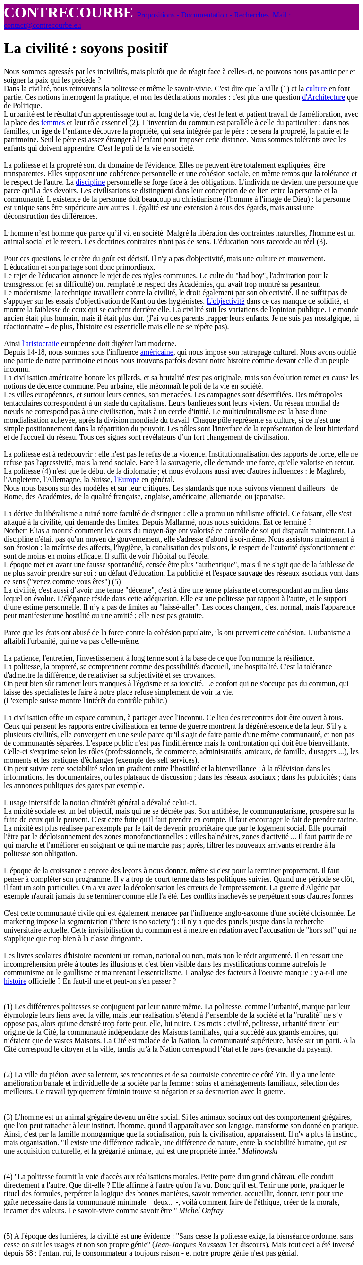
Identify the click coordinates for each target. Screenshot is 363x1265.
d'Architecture (323, 97)
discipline (90, 182)
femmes (53, 123)
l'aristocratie (40, 344)
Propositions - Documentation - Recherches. (204, 15)
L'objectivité (225, 301)
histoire (15, 981)
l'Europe (127, 479)
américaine (156, 352)
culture (316, 89)
